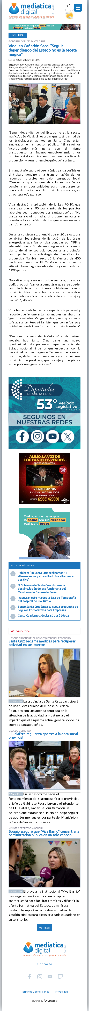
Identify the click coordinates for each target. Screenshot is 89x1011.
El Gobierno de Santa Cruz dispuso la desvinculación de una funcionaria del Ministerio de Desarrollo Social (42, 589)
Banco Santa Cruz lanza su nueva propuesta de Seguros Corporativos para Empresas (48, 608)
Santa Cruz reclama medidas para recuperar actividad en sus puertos (42, 643)
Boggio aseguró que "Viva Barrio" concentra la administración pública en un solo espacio (44, 833)
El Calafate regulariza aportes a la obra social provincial (43, 735)
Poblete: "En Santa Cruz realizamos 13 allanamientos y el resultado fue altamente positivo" (45, 576)
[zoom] (44, 103)
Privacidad (61, 991)
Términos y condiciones (35, 991)
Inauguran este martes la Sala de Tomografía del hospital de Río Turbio (47, 599)
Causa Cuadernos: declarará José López (43, 615)
